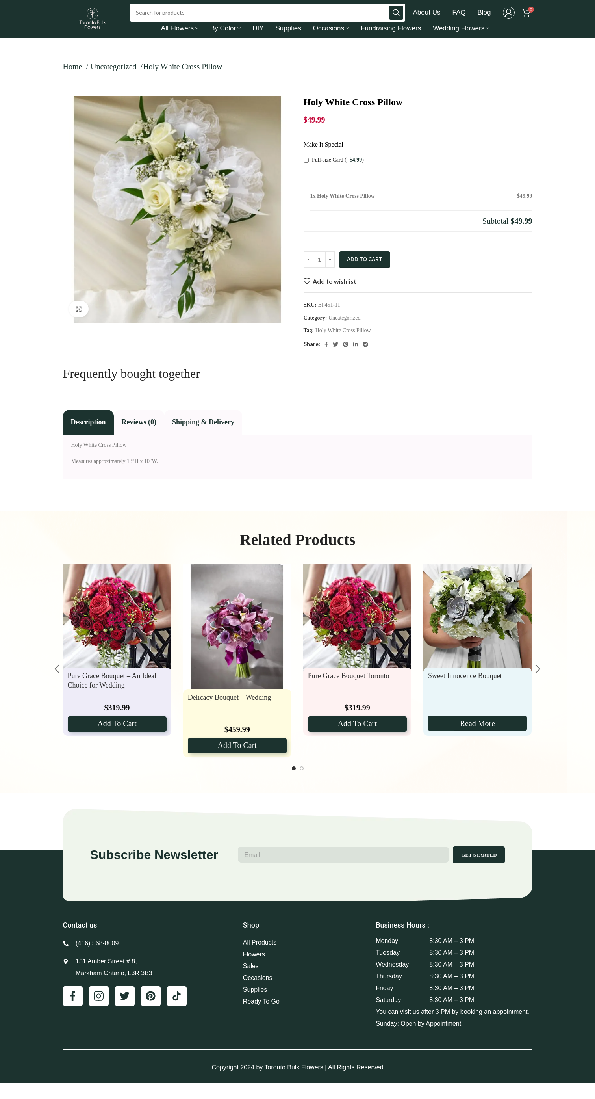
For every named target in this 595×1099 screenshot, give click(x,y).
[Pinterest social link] (346, 360)
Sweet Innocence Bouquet (465, 691)
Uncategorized (115, 82)
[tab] (88, 438)
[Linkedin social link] (355, 360)
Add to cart (364, 275)
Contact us (80, 941)
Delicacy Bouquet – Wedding (229, 713)
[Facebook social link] (326, 360)
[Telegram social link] (365, 360)
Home (73, 82)
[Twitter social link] (335, 360)
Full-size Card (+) (334, 176)
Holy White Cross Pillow (343, 347)
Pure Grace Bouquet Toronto (348, 691)
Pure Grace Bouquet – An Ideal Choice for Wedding (112, 696)
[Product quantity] (319, 276)
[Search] (267, 20)
